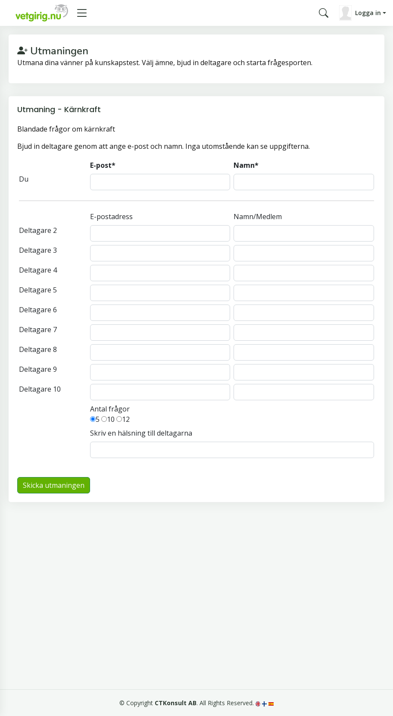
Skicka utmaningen (53, 485)
